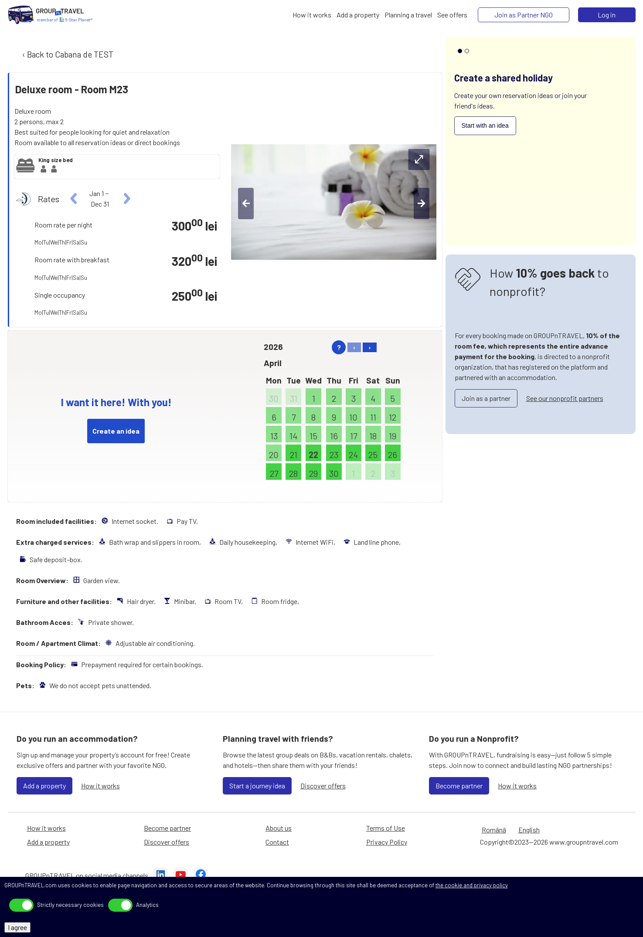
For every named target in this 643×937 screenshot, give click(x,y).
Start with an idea (485, 125)
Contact (277, 842)
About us (278, 828)
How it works (100, 785)
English (529, 829)
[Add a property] (358, 15)
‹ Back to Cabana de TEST (66, 54)
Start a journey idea (257, 785)
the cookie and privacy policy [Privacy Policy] (471, 885)
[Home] (21, 15)
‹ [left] (354, 347)
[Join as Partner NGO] (523, 14)
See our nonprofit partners (564, 398)
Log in (607, 14)
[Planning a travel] (408, 15)
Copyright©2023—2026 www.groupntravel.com (549, 842)
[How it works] (312, 15)
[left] (74, 199)
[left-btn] (246, 203)
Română (494, 829)
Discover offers (323, 785)
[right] (125, 199)
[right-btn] (421, 203)
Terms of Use (385, 828)
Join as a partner (486, 398)
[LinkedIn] (160, 875)
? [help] (339, 347)
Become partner (459, 785)
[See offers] (452, 15)
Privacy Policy (386, 842)
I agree (17, 927)
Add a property (44, 785)
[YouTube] (180, 875)
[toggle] (21, 905)
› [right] (370, 347)
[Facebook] (200, 875)
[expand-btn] (419, 159)
